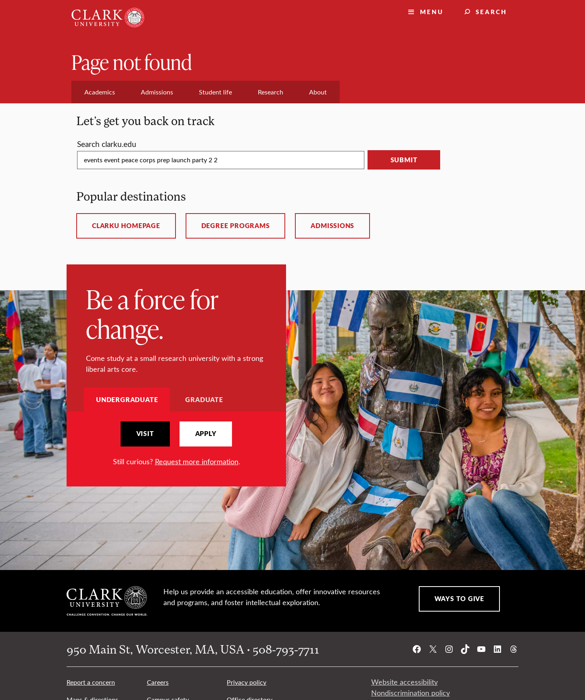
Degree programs (235, 225)
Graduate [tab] (204, 399)
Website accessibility (404, 682)
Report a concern (91, 682)
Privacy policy (246, 682)
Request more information (196, 461)
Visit (145, 433)
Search (491, 11)
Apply (206, 433)
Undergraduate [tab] (127, 399)
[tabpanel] (176, 444)
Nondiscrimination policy (410, 693)
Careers (158, 682)
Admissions (332, 225)
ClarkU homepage (126, 225)
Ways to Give (459, 598)
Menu (431, 11)
